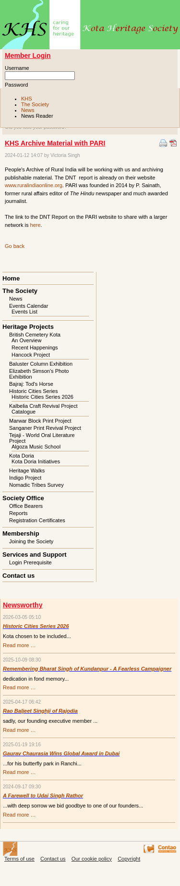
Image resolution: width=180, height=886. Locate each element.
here (35, 225)
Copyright (129, 859)
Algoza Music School (36, 446)
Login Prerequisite (30, 562)
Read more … (19, 645)
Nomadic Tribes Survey (36, 485)
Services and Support (34, 554)
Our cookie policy (92, 859)
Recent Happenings (35, 347)
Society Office (23, 498)
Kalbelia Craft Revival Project (43, 406)
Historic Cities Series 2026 (42, 397)
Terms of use (19, 859)
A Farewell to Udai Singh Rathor (43, 795)
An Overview (26, 340)
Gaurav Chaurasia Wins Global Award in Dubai (61, 753)
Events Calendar (28, 306)
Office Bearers (26, 506)
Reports (18, 513)
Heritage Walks (27, 470)
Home (11, 278)
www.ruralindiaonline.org (33, 185)
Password (16, 85)
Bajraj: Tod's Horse (31, 384)
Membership (20, 533)
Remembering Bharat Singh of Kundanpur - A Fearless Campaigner (87, 669)
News (28, 110)
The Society (35, 104)
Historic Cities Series (33, 391)
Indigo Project (25, 478)
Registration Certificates (37, 520)
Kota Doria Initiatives (36, 461)
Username (17, 68)
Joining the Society (31, 541)
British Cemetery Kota (34, 334)
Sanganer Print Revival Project (45, 428)
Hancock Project (31, 355)
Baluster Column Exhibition (40, 364)
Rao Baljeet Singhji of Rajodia (40, 711)
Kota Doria (21, 456)
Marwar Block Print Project (40, 421)
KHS (26, 98)
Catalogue (24, 412)
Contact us (18, 575)
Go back (14, 246)
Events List (24, 311)
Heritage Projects (28, 326)
